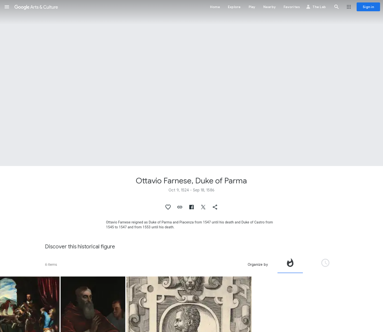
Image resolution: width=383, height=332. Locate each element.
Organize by (258, 264)
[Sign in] (368, 6)
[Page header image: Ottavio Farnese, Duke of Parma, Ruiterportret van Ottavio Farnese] (191, 83)
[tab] (290, 264)
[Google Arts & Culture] (36, 7)
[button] (7, 7)
